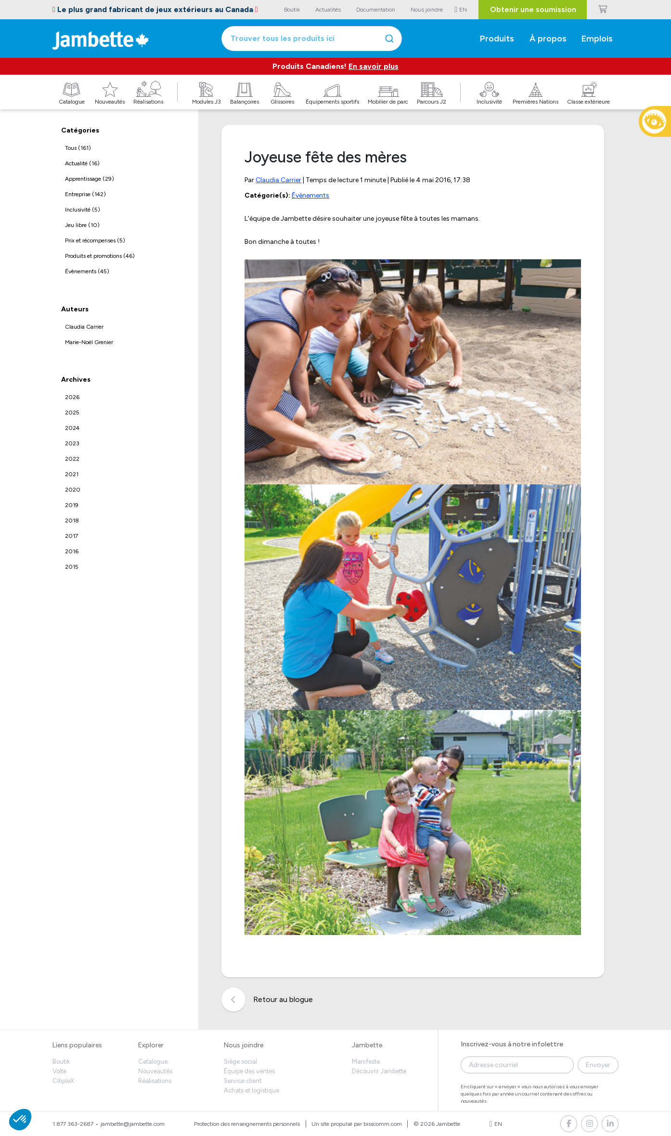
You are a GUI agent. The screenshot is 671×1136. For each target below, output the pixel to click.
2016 (71, 551)
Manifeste (366, 1061)
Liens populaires (77, 1045)
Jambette (367, 1045)
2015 (71, 566)
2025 (72, 412)
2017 (71, 536)
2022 (72, 458)
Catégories (80, 130)
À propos (548, 38)
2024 (72, 428)
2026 (72, 397)
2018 (72, 520)
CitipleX (63, 1080)
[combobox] (311, 38)
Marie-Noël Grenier (89, 342)
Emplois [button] (597, 38)
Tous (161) (78, 148)
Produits (497, 38)
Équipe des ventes (249, 1071)
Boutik (61, 1061)
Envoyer (598, 1065)
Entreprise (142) (85, 194)
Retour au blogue (267, 1000)
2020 (72, 489)
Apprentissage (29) (89, 178)
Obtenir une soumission (533, 9)
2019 (71, 505)
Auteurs (75, 309)
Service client (242, 1080)
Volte (59, 1071)
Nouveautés (155, 1071)
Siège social (240, 1061)
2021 (71, 474)
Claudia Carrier (84, 326)
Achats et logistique (251, 1090)
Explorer (151, 1045)
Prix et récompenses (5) (95, 240)
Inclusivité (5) (82, 209)
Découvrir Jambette (379, 1071)
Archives (75, 379)
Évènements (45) (87, 271)
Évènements (310, 195)
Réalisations (154, 1080)
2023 (72, 443)
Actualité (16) (82, 163)
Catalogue (153, 1061)
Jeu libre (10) (82, 225)
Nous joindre (243, 1045)
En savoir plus (373, 66)
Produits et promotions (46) (100, 256)
